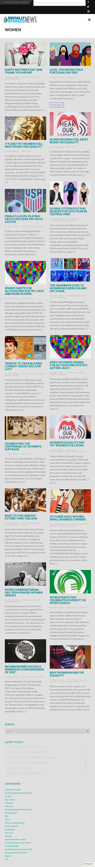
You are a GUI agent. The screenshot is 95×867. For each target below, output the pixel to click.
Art (6, 859)
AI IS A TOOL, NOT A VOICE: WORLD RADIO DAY (27, 752)
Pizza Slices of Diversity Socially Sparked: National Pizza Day (31, 757)
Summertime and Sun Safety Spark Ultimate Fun (25, 773)
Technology (83, 607)
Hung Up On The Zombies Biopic (19, 768)
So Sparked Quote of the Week (18, 842)
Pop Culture (28, 77)
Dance (7, 819)
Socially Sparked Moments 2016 (18, 809)
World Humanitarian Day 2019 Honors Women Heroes (24, 592)
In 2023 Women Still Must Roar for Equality (69, 141)
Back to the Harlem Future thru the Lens (21, 517)
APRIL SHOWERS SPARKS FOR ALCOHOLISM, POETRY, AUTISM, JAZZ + (69, 365)
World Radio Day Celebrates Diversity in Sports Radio (68, 600)
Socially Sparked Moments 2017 (65, 682)
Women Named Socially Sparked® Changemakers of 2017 (24, 669)
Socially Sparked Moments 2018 (18, 849)
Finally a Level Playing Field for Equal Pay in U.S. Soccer (24, 218)
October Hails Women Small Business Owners (68, 518)
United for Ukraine (13, 789)
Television (40, 374)
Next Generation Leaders (15, 839)
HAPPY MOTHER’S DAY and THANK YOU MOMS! (24, 71)
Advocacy (71, 77)
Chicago (8, 836)
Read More (57, 105)
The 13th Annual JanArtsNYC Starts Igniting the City (27, 762)
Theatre (83, 680)
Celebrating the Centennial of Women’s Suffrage (23, 446)
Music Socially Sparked (76, 452)
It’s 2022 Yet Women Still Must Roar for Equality (24, 145)
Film (24, 523)
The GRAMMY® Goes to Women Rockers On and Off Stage (68, 288)
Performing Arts (12, 826)
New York (71, 220)
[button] (89, 864)
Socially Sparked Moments (62, 526)
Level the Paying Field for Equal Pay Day (66, 71)
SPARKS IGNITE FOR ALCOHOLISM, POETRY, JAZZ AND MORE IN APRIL (24, 290)
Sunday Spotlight (12, 846)
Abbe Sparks (13, 77)
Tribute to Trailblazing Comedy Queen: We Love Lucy (23, 366)
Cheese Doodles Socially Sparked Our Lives (24, 747)
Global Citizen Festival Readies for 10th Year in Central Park (68, 211)
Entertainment (74, 296)
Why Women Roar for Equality (67, 674)
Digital (8, 856)
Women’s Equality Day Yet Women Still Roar (67, 444)
